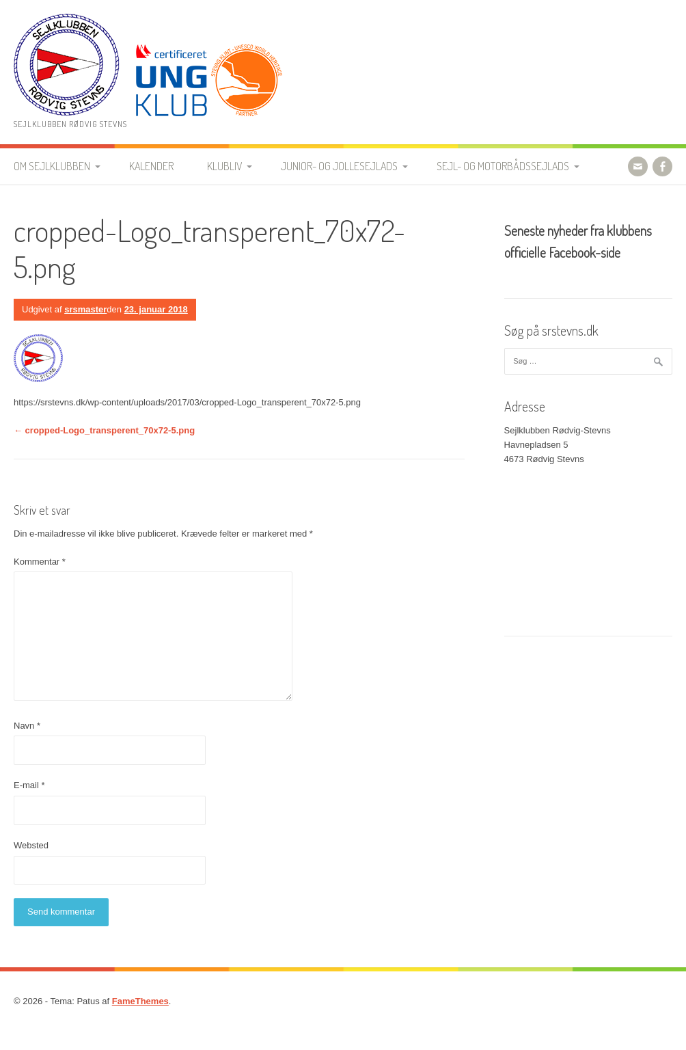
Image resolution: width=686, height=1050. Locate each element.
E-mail (29, 785)
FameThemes (140, 1001)
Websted (31, 845)
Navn (27, 726)
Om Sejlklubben (52, 166)
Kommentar (40, 561)
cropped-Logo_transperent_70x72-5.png (104, 430)
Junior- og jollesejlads (339, 166)
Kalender (151, 166)
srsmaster (85, 309)
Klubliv (224, 166)
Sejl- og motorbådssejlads (503, 166)
